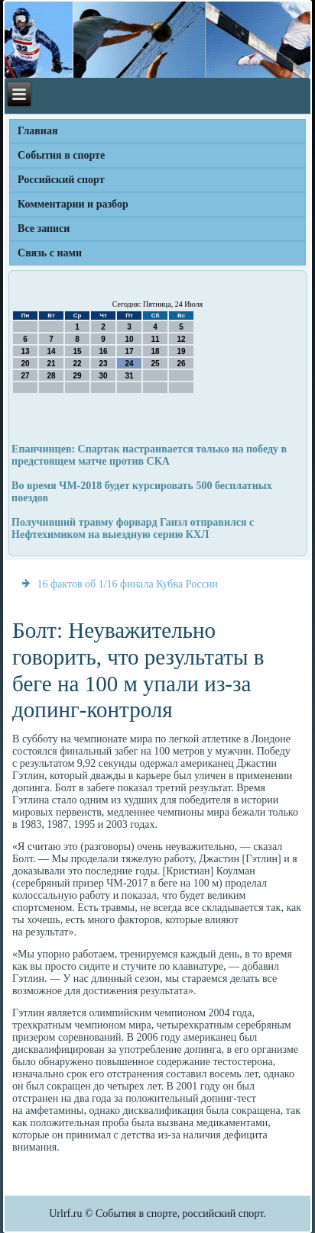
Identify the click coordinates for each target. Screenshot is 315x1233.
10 (129, 339)
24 (129, 363)
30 (103, 376)
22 (77, 363)
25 (155, 363)
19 (181, 351)
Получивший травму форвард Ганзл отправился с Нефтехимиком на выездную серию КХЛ (132, 528)
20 (25, 363)
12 (181, 339)
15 (77, 351)
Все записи (44, 228)
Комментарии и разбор (73, 204)
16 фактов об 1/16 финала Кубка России (127, 584)
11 (155, 339)
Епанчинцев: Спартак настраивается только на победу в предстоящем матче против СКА (149, 455)
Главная (37, 131)
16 (103, 351)
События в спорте (61, 155)
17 (129, 351)
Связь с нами (50, 253)
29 (77, 376)
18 (155, 351)
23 (103, 363)
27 (25, 376)
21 (51, 363)
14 (51, 351)
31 (129, 376)
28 (51, 376)
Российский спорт (61, 179)
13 (25, 351)
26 (181, 363)
